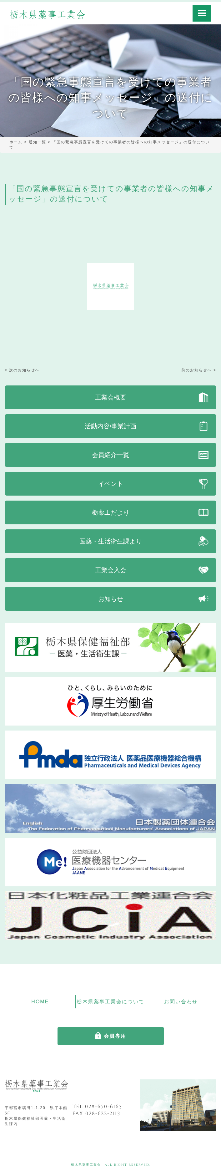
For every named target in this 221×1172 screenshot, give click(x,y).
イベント (110, 483)
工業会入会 (110, 570)
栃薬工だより (110, 512)
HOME (40, 1001)
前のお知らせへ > (198, 370)
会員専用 (115, 1036)
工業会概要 (110, 397)
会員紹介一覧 (110, 454)
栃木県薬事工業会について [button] (110, 1001)
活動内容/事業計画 (111, 426)
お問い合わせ (181, 1001)
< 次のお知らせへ (22, 370)
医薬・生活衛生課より (110, 541)
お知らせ (110, 598)
